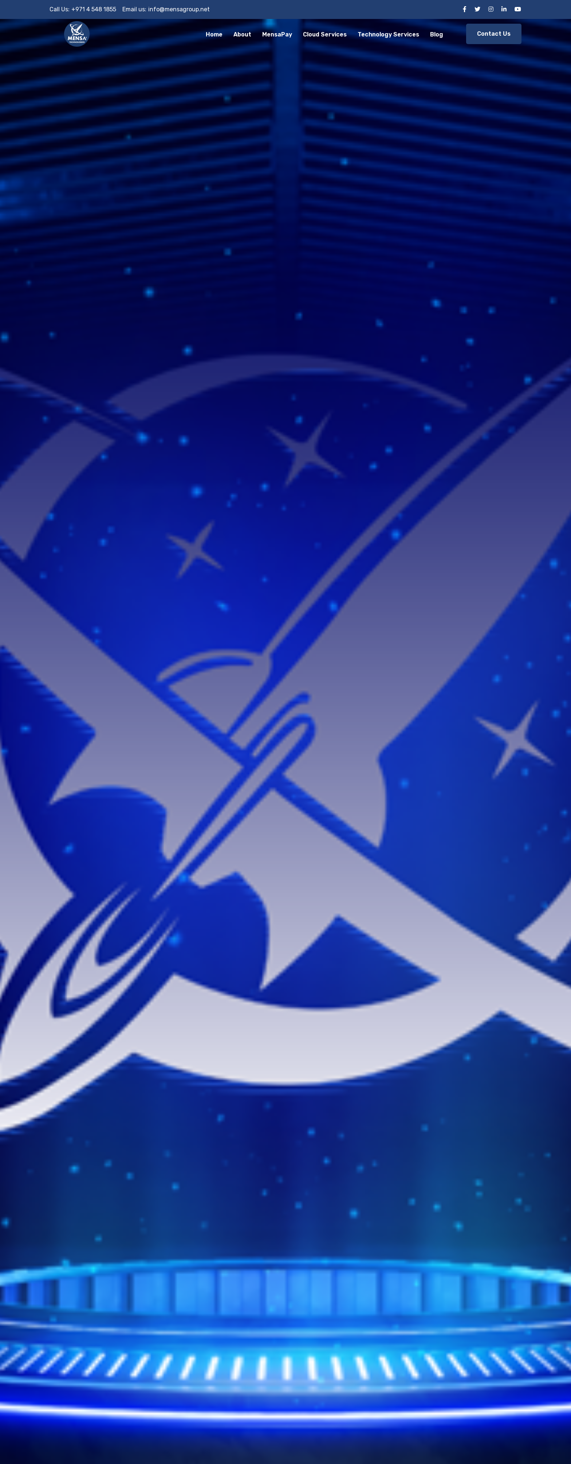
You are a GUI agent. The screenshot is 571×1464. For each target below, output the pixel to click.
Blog (436, 34)
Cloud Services (325, 34)
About (242, 34)
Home (214, 34)
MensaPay (277, 34)
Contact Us (494, 33)
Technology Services (388, 34)
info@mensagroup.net (179, 9)
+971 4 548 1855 (93, 9)
